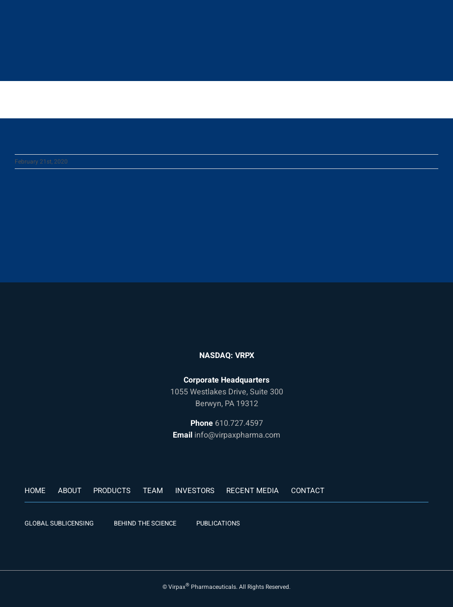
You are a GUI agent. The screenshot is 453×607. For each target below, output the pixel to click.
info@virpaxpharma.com (237, 435)
